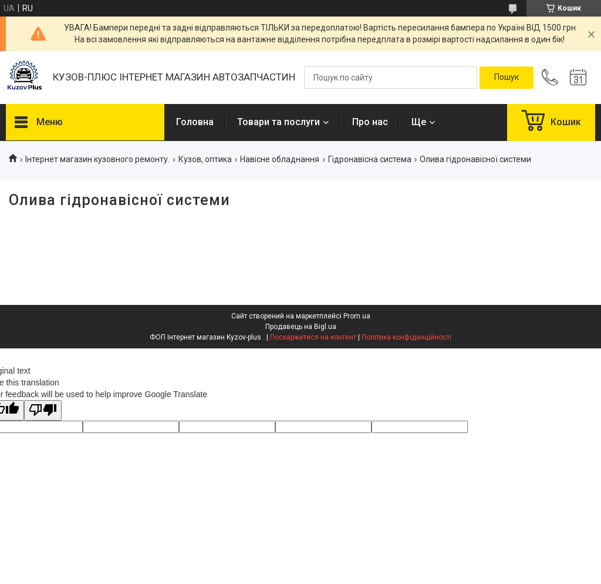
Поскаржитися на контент (313, 337)
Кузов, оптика (205, 159)
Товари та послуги (278, 121)
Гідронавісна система (369, 159)
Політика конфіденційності (406, 337)
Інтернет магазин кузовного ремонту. (97, 159)
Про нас (370, 121)
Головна (195, 121)
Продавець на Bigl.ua (300, 327)
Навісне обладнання (279, 159)
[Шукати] (507, 77)
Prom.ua (356, 316)
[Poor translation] (43, 410)
